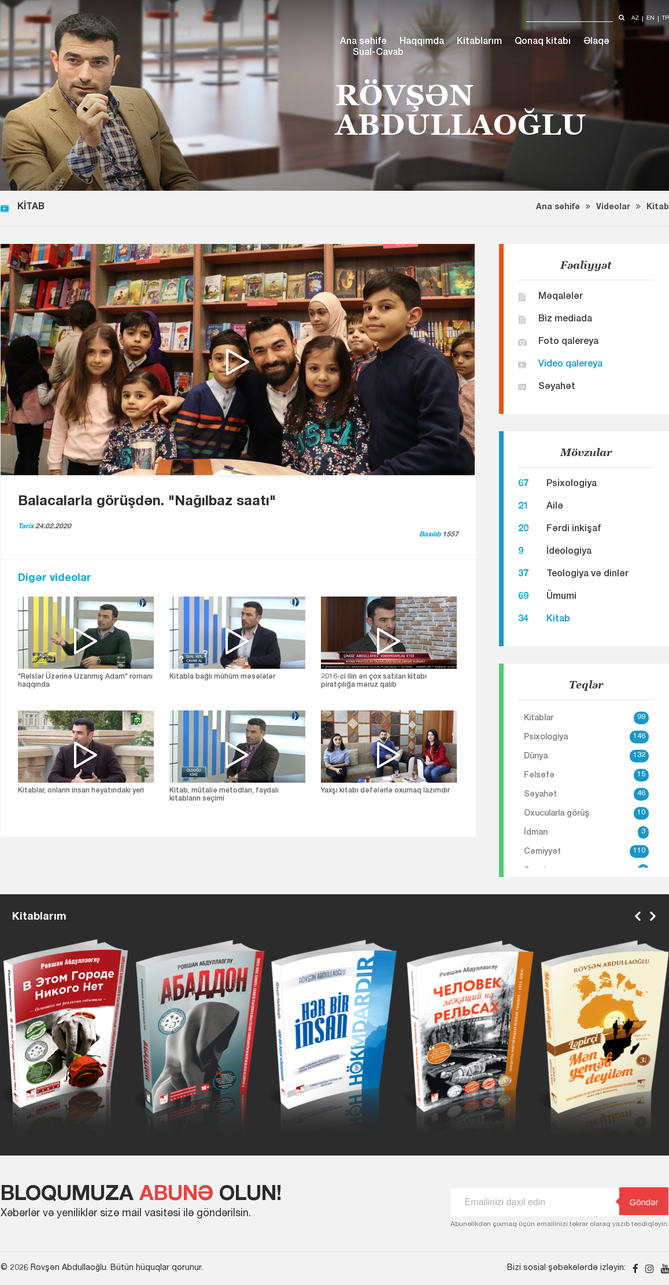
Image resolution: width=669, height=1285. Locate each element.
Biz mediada (565, 319)
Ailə (554, 507)
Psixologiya (571, 484)
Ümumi (561, 597)
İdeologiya (569, 552)
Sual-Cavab (378, 53)
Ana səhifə (363, 42)
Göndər (639, 1201)
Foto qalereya (568, 342)
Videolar (613, 207)
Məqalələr (560, 297)
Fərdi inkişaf (573, 529)
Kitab (657, 207)
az (635, 18)
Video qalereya (570, 364)
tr (665, 18)
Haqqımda (422, 42)
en (650, 18)
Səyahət (556, 387)
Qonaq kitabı (543, 42)
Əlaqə (596, 42)
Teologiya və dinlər (587, 574)
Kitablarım (479, 42)
